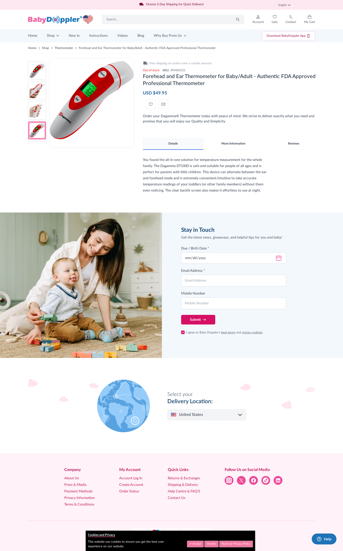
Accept (196, 543)
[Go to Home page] (61, 19)
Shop (51, 35)
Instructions (98, 35)
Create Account (131, 484)
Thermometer (64, 48)
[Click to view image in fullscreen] (91, 100)
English (284, 5)
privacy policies (252, 332)
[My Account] (258, 19)
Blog (140, 35)
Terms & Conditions (79, 504)
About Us (71, 478)
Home (32, 35)
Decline (211, 543)
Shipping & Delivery (183, 484)
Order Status (129, 491)
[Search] (238, 19)
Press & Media (75, 484)
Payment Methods (78, 491)
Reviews (293, 143)
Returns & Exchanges (184, 478)
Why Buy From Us (168, 35)
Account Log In (130, 478)
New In (74, 35)
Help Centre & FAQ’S (184, 491)
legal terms (228, 332)
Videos (122, 35)
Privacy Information (79, 498)
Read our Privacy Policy (236, 543)
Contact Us (176, 498)
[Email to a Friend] (163, 104)
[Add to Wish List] (151, 104)
